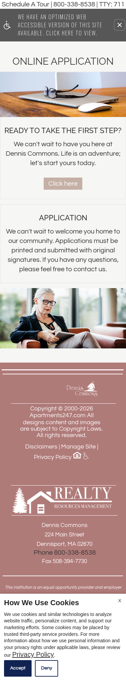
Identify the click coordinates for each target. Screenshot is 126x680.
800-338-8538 (89, 4)
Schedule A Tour (25, 4)
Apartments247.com (58, 415)
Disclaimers (41, 446)
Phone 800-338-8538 (65, 552)
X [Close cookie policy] (119, 600)
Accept (18, 668)
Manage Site (78, 446)
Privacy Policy (53, 457)
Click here (63, 183)
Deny (46, 668)
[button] (119, 25)
